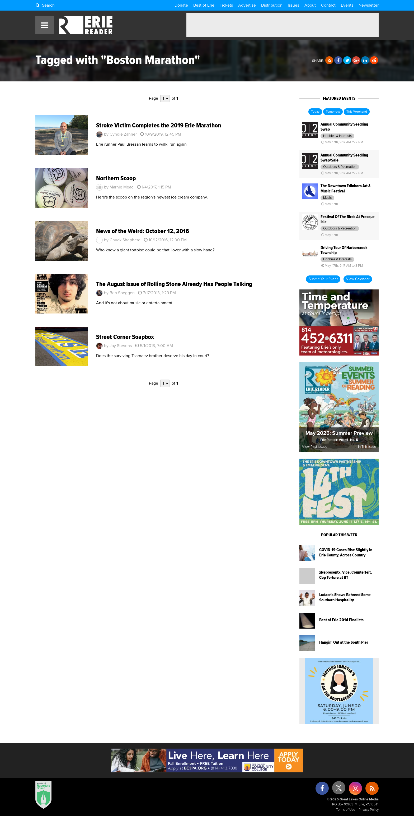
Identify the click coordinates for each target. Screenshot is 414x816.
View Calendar (357, 279)
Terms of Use (345, 810)
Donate (181, 5)
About (310, 5)
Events (347, 5)
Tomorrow (333, 111)
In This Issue (367, 447)
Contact (328, 5)
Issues (293, 5)
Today (315, 111)
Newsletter (369, 5)
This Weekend (356, 111)
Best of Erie (203, 5)
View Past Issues (314, 447)
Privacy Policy (369, 810)
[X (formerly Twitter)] (338, 789)
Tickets (226, 5)
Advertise (247, 5)
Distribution (272, 5)
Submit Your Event (323, 279)
